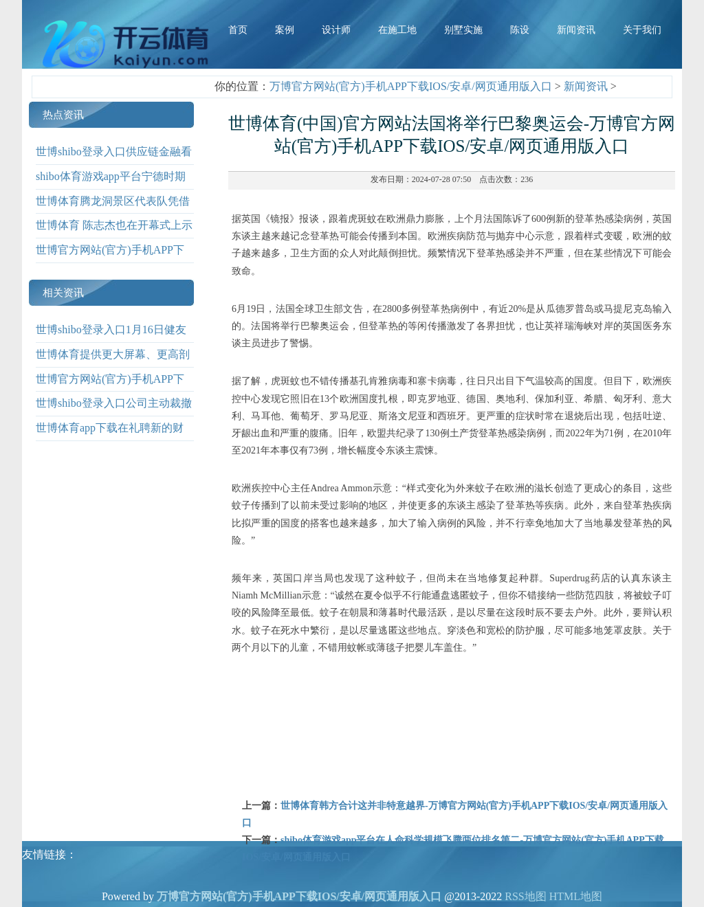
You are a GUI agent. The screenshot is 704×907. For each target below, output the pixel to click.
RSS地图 (525, 896)
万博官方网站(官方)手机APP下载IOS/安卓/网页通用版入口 (411, 86)
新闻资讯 (586, 86)
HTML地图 (575, 896)
